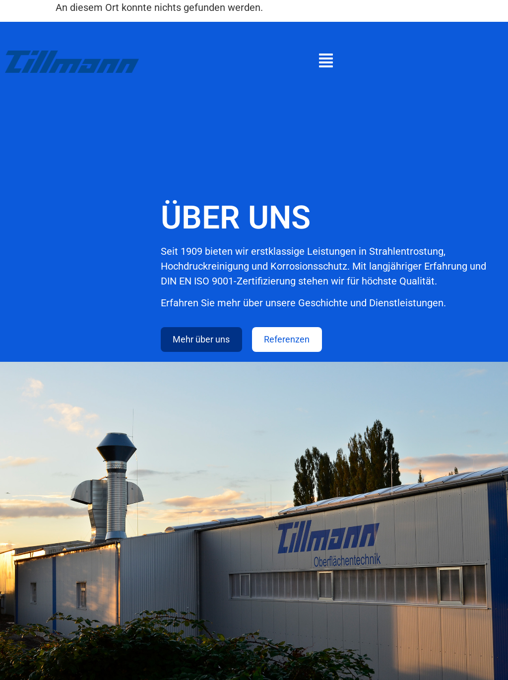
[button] (326, 61)
